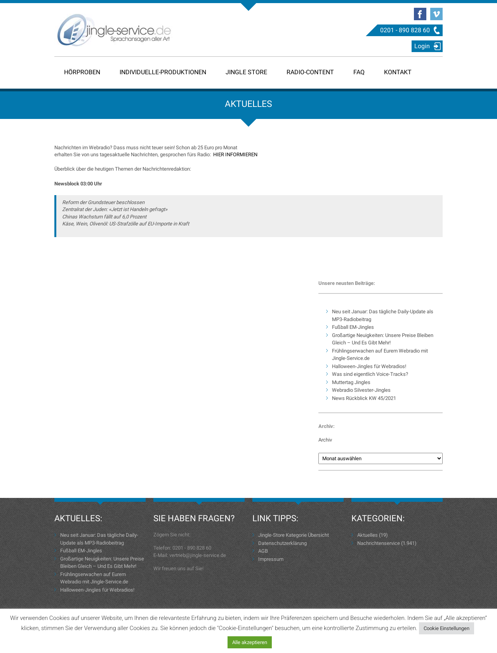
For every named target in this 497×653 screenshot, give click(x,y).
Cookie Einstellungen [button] (446, 628)
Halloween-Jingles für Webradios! (369, 366)
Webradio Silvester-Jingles (361, 390)
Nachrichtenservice (378, 543)
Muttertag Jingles (351, 382)
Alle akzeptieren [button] (249, 642)
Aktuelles (367, 535)
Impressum (270, 559)
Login (422, 46)
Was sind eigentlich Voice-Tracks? (370, 374)
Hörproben (82, 72)
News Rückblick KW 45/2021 (364, 398)
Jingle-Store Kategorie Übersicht (293, 535)
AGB (263, 551)
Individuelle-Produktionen (163, 72)
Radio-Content (310, 72)
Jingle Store (246, 72)
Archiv (325, 440)
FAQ (359, 72)
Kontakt (398, 72)
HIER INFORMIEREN (235, 154)
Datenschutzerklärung (282, 543)
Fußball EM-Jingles (353, 327)
